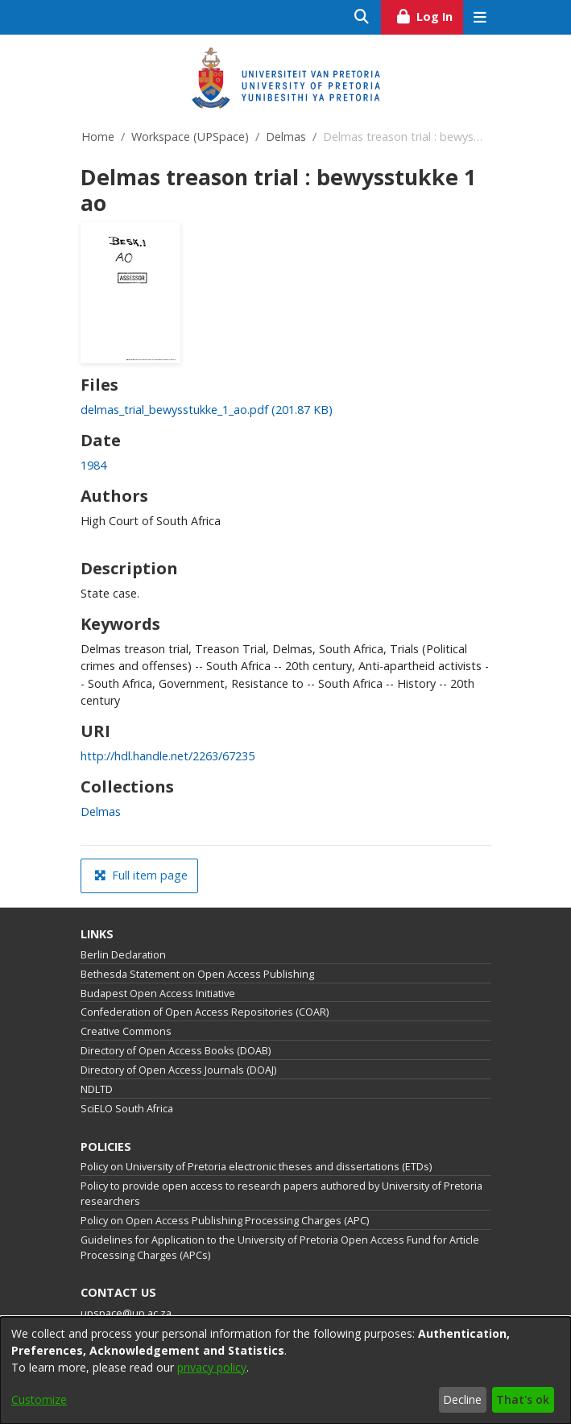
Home (97, 136)
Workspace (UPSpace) (190, 136)
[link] (207, 409)
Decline (462, 1399)
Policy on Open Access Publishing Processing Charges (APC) (225, 1220)
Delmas (286, 136)
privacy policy (211, 1367)
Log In (429, 14)
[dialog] (285, 1370)
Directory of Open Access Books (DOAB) (176, 1051)
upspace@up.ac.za (126, 1313)
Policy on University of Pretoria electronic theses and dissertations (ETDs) (256, 1167)
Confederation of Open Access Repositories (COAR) (205, 1012)
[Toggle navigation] (480, 17)
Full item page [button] (141, 875)
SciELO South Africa (127, 1109)
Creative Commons (126, 1031)
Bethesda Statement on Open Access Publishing (197, 974)
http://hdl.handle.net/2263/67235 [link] (167, 756)
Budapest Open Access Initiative (158, 993)
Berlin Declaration (123, 955)
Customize (39, 1399)
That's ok (522, 1399)
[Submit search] (362, 17)
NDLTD (97, 1089)
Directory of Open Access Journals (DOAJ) (178, 1070)
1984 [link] (93, 465)
